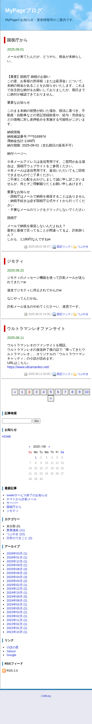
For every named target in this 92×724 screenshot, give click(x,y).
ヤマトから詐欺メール (21, 499)
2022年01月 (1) (16, 628)
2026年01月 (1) (16, 557)
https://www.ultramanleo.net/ (28, 367)
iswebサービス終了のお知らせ (26, 495)
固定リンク (64, 246)
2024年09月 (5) (16, 596)
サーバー (12, 503)
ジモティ (12, 511)
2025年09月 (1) (16, 565)
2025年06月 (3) (16, 573)
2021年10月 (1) (16, 632)
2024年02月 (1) (16, 604)
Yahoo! (11, 651)
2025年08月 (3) (16, 569)
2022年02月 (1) (16, 624)
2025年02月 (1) (16, 585)
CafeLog (46, 696)
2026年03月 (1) (16, 553)
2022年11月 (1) (16, 620)
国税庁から (14, 507)
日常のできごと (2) (19, 538)
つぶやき (83, 246)
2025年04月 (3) (16, 577)
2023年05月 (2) (16, 608)
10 (87, 392)
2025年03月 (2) (16, 581)
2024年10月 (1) (16, 592)
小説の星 (12, 647)
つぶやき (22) (15, 534)
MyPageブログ (23, 10)
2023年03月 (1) (16, 612)
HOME (6, 436)
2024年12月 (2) (16, 588)
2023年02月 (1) (16, 616)
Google (11, 655)
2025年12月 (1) (16, 561)
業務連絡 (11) (15, 530)
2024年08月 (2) (16, 600)
